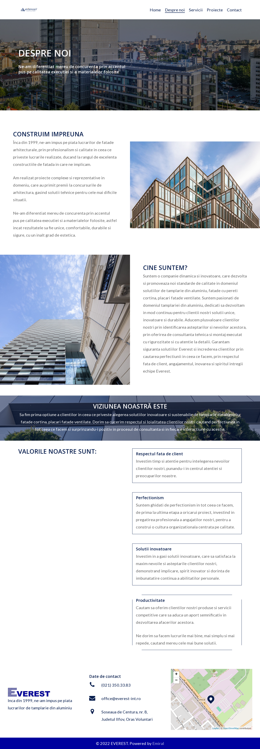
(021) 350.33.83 (116, 685)
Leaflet (215, 728)
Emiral (158, 743)
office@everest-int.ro (121, 698)
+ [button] (176, 674)
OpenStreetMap (231, 728)
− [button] (176, 680)
